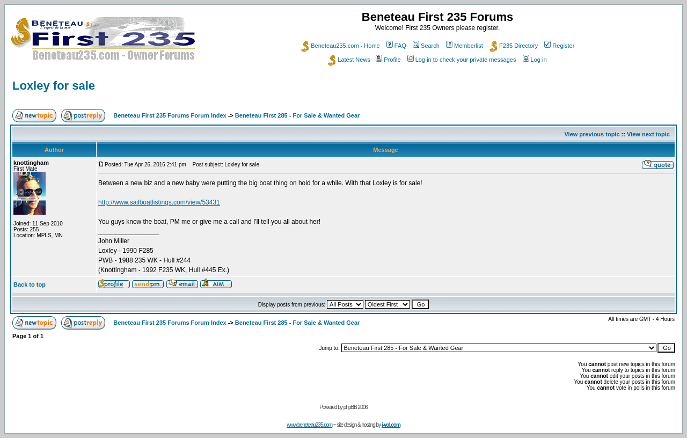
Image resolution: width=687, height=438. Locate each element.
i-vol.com (391, 425)
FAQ (396, 45)
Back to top (29, 284)
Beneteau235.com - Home (340, 45)
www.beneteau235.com (309, 425)
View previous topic (591, 134)
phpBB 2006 (356, 407)
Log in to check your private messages (461, 59)
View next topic (648, 134)
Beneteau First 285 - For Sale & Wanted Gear (297, 115)
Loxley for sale (53, 85)
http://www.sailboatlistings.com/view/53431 (159, 202)
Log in (535, 59)
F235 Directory (513, 45)
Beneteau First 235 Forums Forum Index (169, 115)
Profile (388, 59)
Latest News (349, 59)
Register (559, 45)
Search (426, 45)
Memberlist (464, 45)
